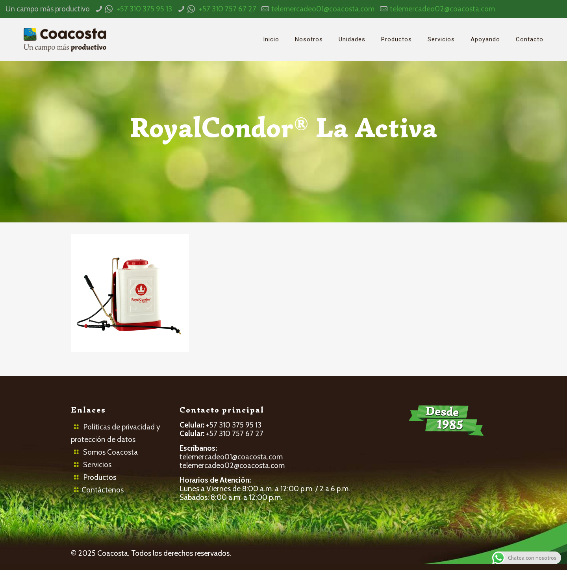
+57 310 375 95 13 (144, 8)
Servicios (97, 464)
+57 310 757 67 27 (227, 8)
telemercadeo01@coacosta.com (322, 8)
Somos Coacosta (110, 452)
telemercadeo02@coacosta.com (442, 8)
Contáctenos (103, 489)
